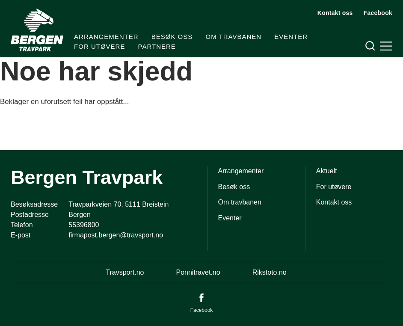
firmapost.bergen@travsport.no (115, 235)
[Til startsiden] (37, 30)
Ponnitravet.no (198, 272)
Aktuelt (326, 171)
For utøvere (99, 46)
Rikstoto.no (269, 272)
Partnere (157, 46)
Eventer (291, 36)
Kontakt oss (335, 12)
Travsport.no (125, 272)
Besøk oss (172, 36)
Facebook (378, 12)
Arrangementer (106, 36)
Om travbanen (233, 36)
